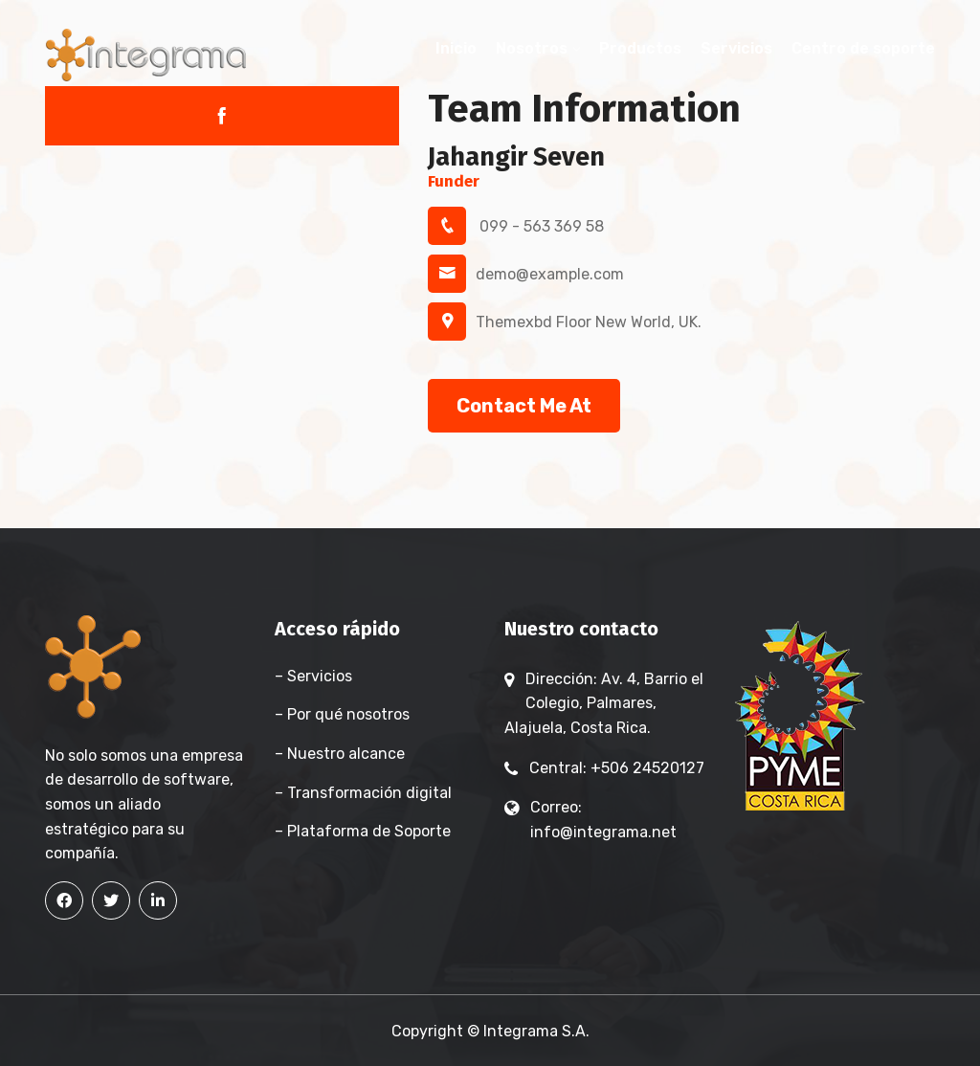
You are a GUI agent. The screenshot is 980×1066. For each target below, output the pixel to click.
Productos (640, 48)
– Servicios (313, 676)
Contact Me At (524, 405)
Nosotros (532, 48)
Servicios (736, 48)
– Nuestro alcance (340, 753)
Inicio (456, 48)
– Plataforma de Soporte (363, 831)
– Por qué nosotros (342, 714)
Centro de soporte (863, 48)
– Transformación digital (363, 793)
